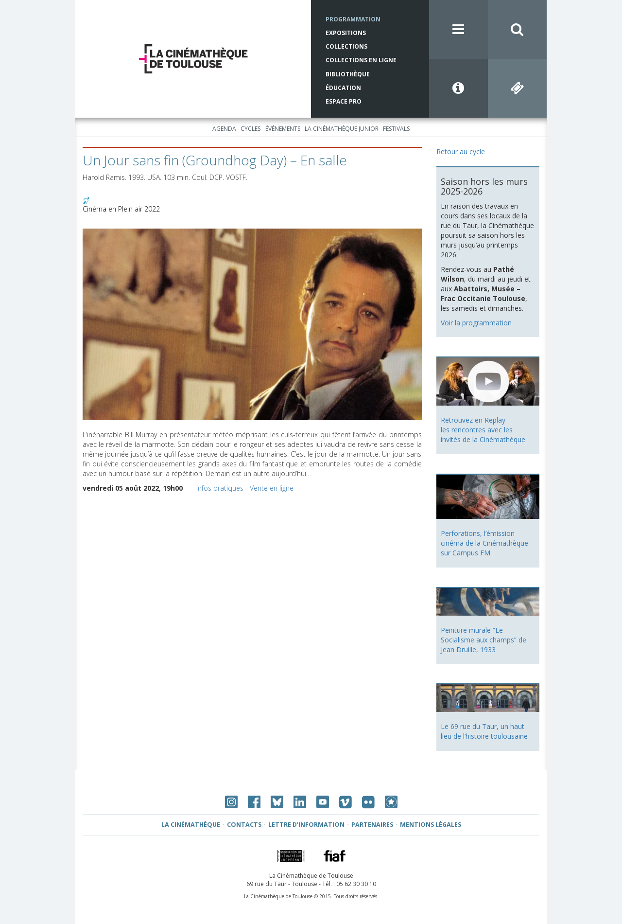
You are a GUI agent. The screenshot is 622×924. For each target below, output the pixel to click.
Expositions (346, 33)
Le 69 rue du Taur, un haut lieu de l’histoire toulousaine (484, 731)
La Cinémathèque (190, 824)
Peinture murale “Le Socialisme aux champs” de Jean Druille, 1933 (483, 639)
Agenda (224, 128)
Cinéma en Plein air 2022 (121, 208)
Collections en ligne (361, 60)
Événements (282, 128)
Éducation (343, 88)
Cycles (250, 128)
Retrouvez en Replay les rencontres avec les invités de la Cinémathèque (483, 429)
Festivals (396, 128)
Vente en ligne (272, 488)
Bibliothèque (348, 74)
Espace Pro (344, 101)
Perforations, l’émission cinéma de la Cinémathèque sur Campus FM (484, 543)
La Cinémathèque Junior (342, 128)
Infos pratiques (219, 488)
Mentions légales (430, 824)
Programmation (353, 19)
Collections (346, 46)
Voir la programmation (476, 322)
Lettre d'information (306, 824)
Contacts (244, 824)
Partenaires (372, 824)
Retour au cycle (460, 151)
